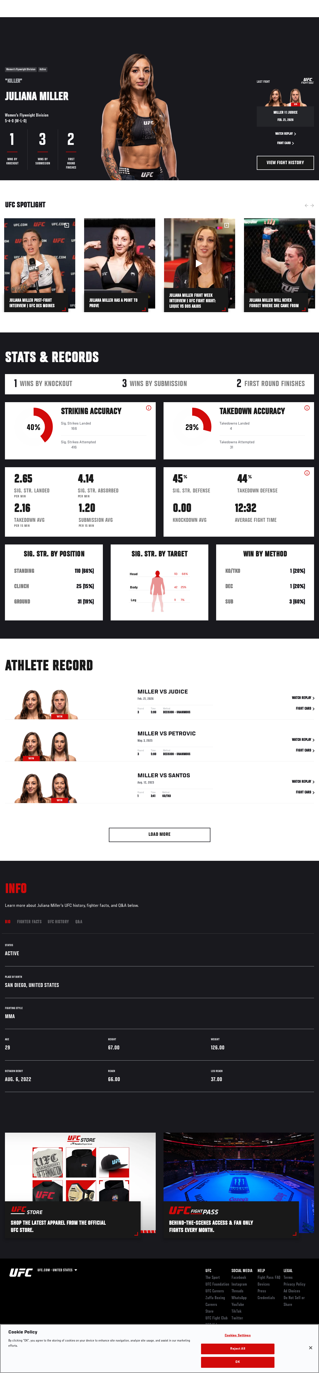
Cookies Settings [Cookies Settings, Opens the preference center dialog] (238, 1335)
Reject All (237, 1349)
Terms (288, 1277)
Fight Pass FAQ (269, 1277)
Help (261, 1271)
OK (237, 1362)
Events (14, 20)
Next (312, 205)
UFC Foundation (217, 1284)
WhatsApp (239, 1298)
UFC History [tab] (58, 922)
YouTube (238, 1305)
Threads (237, 1291)
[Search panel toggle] (302, 20)
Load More (159, 834)
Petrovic (182, 741)
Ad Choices (292, 1291)
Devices (264, 1284)
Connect (218, 20)
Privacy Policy (294, 1284)
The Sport (212, 1277)
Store (209, 1311)
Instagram (239, 1284)
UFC (208, 1271)
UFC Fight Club (216, 1318)
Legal (288, 1271)
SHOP (287, 20)
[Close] (310, 1347)
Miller (147, 699)
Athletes (59, 20)
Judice (178, 699)
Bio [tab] (8, 922)
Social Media (242, 1271)
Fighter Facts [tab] (29, 922)
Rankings (36, 20)
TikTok (237, 1311)
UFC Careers (214, 1291)
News (80, 20)
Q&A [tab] (78, 922)
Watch (239, 20)
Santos (179, 783)
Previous (306, 205)
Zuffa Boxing (264, 20)
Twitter (237, 1318)
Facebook (239, 1277)
